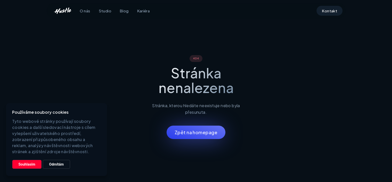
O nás (85, 10)
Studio (105, 10)
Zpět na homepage (196, 132)
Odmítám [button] (56, 164)
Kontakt (329, 10)
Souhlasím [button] (26, 164)
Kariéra (143, 10)
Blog (124, 10)
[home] (62, 11)
